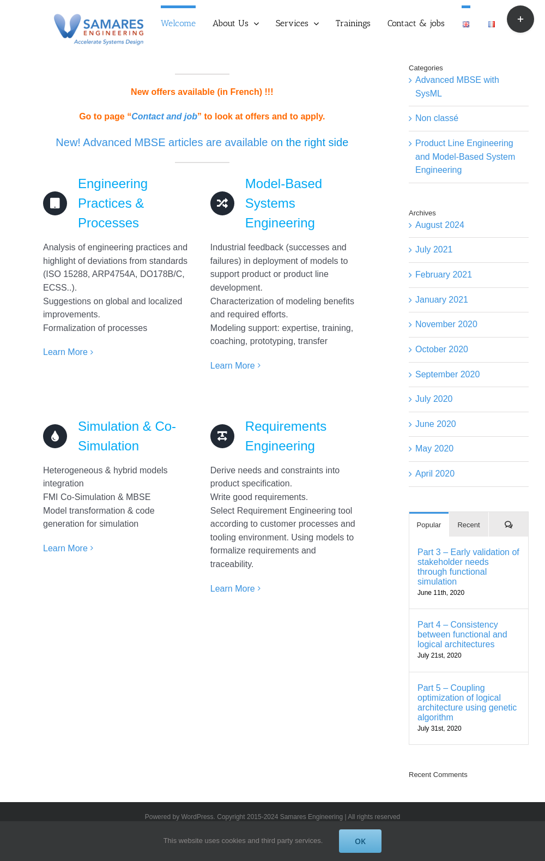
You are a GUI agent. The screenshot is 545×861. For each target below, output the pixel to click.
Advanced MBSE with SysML (457, 86)
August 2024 (439, 225)
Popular (429, 525)
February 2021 (443, 274)
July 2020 (434, 399)
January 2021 (441, 299)
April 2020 (435, 473)
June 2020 (435, 424)
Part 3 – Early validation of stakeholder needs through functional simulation (468, 566)
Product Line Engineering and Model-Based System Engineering (465, 156)
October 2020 (441, 349)
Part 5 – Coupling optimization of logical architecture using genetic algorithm (467, 702)
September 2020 (447, 374)
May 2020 (434, 448)
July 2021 (434, 249)
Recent (468, 525)
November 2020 (446, 324)
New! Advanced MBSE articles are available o (166, 142)
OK (360, 841)
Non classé (436, 118)
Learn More (65, 352)
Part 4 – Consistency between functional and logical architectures (462, 634)
